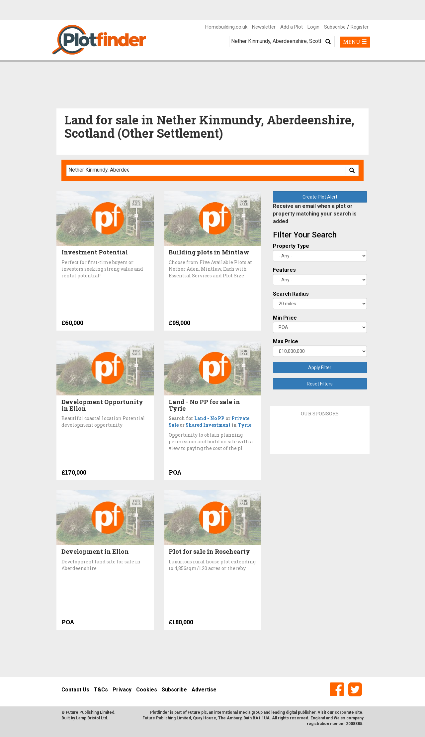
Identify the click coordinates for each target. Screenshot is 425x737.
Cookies (146, 689)
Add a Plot (291, 27)
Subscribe (335, 27)
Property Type (291, 246)
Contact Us (75, 689)
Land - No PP (209, 418)
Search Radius (291, 294)
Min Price (285, 318)
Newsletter (264, 27)
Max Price (285, 341)
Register (360, 27)
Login (313, 27)
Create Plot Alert (319, 197)
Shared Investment (208, 425)
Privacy (122, 689)
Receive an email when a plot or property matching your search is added (315, 213)
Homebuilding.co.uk (226, 27)
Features (284, 270)
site (358, 712)
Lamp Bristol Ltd (91, 718)
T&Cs (101, 689)
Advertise (204, 689)
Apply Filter (319, 367)
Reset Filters (320, 383)
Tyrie (244, 425)
